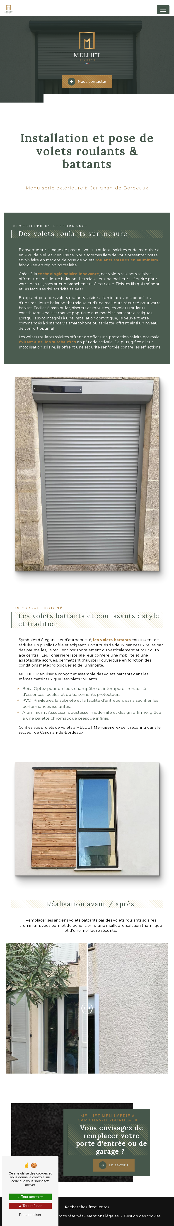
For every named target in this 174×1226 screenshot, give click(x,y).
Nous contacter (87, 81)
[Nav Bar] (163, 9)
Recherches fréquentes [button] (87, 1206)
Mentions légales (102, 1216)
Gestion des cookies (142, 1216)
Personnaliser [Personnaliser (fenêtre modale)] (30, 1215)
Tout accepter (30, 1197)
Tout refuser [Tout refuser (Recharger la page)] (30, 1206)
